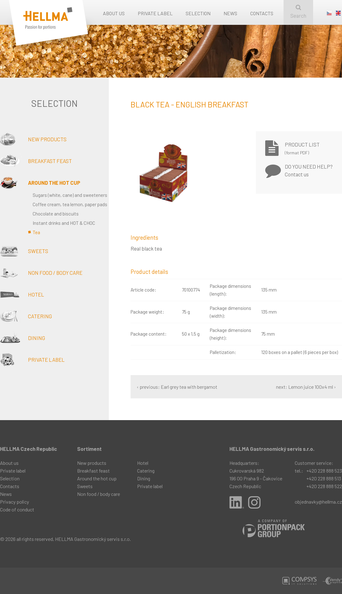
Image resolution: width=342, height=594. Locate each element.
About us (114, 13)
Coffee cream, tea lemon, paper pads (70, 204)
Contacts (261, 13)
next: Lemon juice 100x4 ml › (306, 387)
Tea (36, 232)
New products (33, 139)
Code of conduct (17, 509)
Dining (22, 338)
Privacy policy (14, 502)
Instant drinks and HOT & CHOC (64, 223)
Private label (155, 13)
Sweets (24, 251)
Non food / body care (41, 272)
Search (298, 12)
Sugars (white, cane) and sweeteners (70, 195)
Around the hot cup (40, 182)
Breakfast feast (36, 161)
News (230, 13)
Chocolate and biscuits (56, 213)
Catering (26, 316)
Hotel (22, 294)
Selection (198, 13)
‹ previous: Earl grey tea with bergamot (177, 387)
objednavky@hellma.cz (318, 502)
